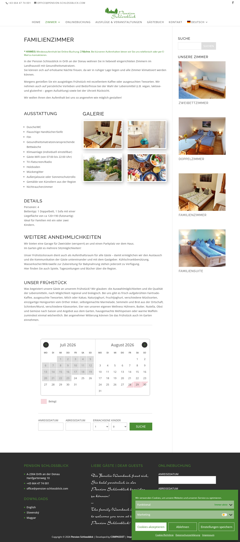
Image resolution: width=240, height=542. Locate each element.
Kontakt (175, 22)
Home (36, 22)
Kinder (116, 420)
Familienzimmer (193, 215)
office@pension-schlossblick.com (47, 488)
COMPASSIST (117, 536)
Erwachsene (101, 420)
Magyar (31, 518)
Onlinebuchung (78, 22)
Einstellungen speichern (216, 527)
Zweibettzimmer (193, 103)
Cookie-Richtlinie (164, 535)
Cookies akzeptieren (150, 527)
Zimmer (51, 22)
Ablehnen (182, 527)
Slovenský (33, 512)
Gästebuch (155, 22)
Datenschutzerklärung (188, 535)
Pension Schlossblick (82, 536)
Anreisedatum (48, 420)
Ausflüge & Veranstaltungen (118, 22)
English (31, 507)
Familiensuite (191, 271)
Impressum (208, 535)
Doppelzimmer (191, 159)
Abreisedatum (75, 420)
